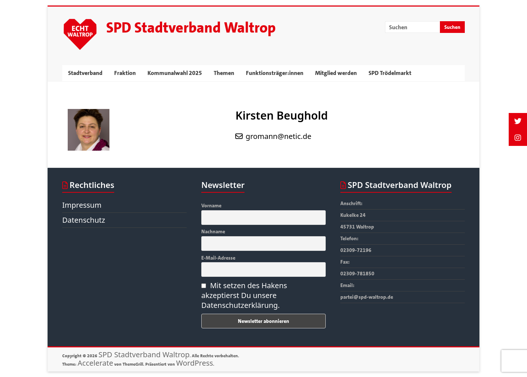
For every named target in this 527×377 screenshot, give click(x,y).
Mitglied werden (336, 73)
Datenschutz (83, 220)
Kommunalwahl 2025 (174, 73)
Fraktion (125, 73)
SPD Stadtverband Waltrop (191, 27)
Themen (224, 73)
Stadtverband (85, 73)
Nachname (213, 231)
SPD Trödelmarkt (390, 73)
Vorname (211, 205)
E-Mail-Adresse (218, 258)
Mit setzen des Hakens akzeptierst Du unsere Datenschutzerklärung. (244, 295)
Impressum (81, 205)
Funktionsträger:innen (274, 73)
